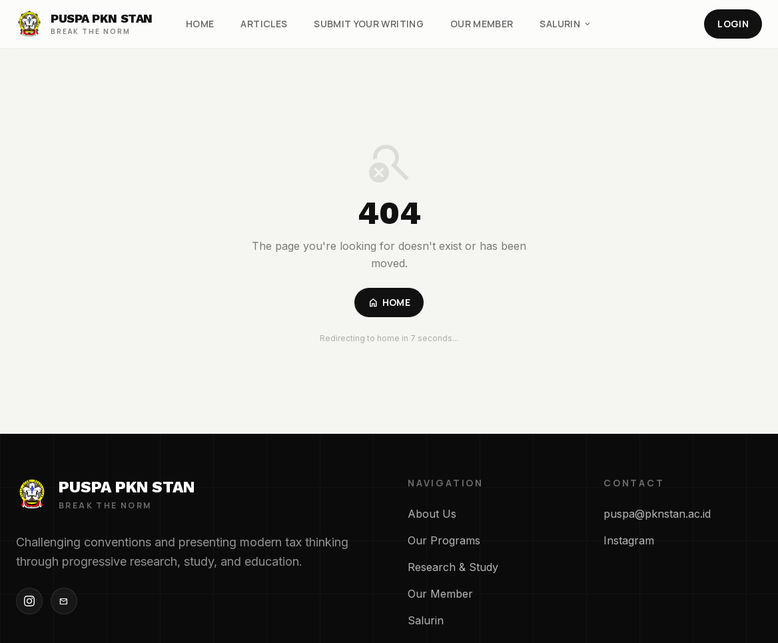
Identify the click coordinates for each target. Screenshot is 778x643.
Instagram (628, 540)
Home (200, 23)
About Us (432, 513)
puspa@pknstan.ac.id (657, 513)
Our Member (482, 23)
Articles (263, 23)
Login (733, 23)
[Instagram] (29, 601)
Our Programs (444, 540)
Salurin (565, 24)
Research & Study (453, 567)
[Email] (64, 601)
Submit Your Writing (369, 23)
